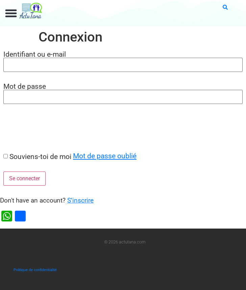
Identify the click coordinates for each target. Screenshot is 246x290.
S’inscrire (80, 200)
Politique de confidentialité (35, 270)
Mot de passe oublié (105, 156)
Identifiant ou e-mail (34, 54)
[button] (11, 13)
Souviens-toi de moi (40, 156)
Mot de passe (24, 86)
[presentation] (51, 128)
